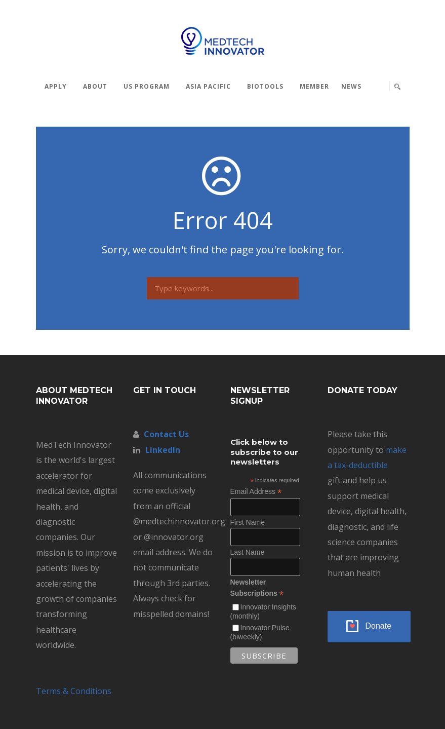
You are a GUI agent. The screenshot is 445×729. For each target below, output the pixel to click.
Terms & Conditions (73, 691)
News (351, 86)
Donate (379, 626)
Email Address (256, 491)
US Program (147, 86)
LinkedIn (162, 449)
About (95, 86)
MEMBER (314, 86)
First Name (247, 522)
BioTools (265, 86)
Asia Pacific (208, 86)
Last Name (247, 552)
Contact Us (166, 434)
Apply (56, 86)
